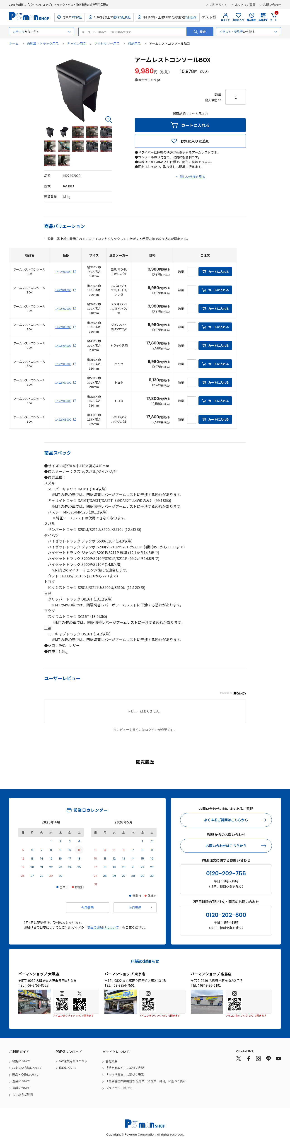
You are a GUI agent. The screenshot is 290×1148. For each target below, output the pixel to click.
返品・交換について (25, 1074)
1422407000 (63, 382)
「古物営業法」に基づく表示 (125, 1074)
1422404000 (63, 345)
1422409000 (63, 419)
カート (273, 17)
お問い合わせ (272, 4)
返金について (21, 1081)
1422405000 (63, 364)
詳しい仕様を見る (192, 176)
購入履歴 (251, 20)
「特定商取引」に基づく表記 (125, 1068)
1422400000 (63, 271)
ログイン (225, 20)
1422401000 (63, 290)
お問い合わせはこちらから (226, 845)
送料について (21, 1088)
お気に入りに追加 (194, 141)
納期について (21, 1061)
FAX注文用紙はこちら (73, 1061)
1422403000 (63, 327)
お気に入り (238, 20)
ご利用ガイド (218, 4)
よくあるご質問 (245, 4)
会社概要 (111, 1061)
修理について (68, 1068)
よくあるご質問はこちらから (226, 819)
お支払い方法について (27, 1068)
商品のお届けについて (103, 927)
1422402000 (63, 308)
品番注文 (263, 20)
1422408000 (63, 401)
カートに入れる (195, 125)
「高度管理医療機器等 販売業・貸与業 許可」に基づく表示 (146, 1081)
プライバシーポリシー (120, 1088)
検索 (203, 31)
